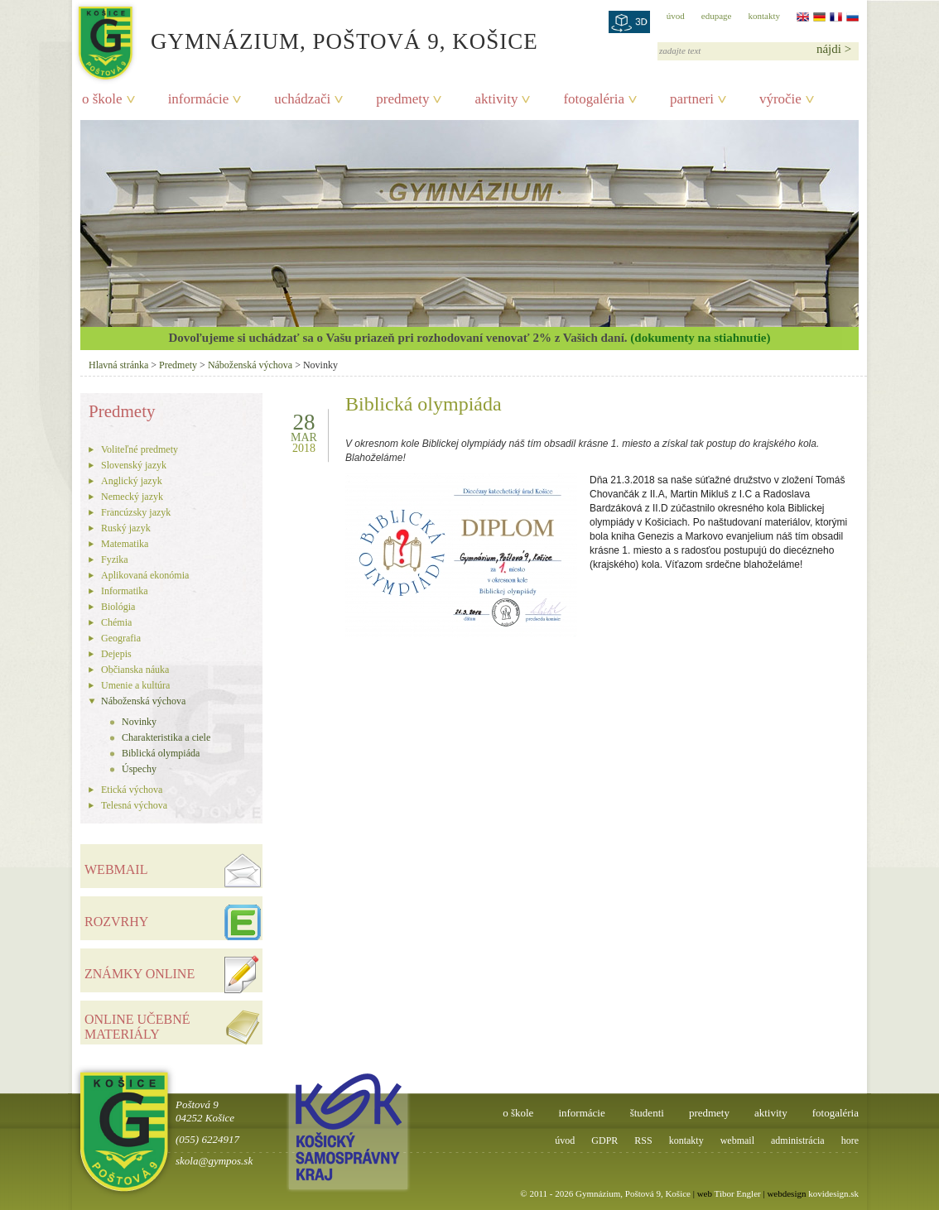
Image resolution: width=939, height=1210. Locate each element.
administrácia (798, 1140)
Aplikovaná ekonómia (145, 575)
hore (850, 1140)
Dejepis (116, 654)
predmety (402, 99)
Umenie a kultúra (135, 685)
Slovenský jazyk (133, 465)
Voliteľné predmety (139, 449)
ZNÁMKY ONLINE (139, 974)
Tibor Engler (738, 1193)
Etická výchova (131, 789)
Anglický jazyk (131, 481)
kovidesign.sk (833, 1193)
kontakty (765, 16)
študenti (647, 1113)
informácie (198, 99)
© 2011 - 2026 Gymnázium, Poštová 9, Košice (605, 1193)
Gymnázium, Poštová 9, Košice (344, 41)
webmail (737, 1140)
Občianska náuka (135, 669)
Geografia (121, 638)
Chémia (116, 622)
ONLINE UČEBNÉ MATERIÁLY (137, 1026)
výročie (780, 99)
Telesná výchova (134, 805)
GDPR (604, 1140)
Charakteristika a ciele (166, 737)
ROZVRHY (116, 922)
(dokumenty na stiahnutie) (700, 337)
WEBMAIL (115, 869)
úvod (676, 16)
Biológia (118, 606)
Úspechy (139, 769)
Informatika (124, 591)
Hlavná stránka (118, 365)
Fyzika (114, 559)
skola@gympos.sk (214, 1161)
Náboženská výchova (250, 365)
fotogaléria (593, 99)
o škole (102, 99)
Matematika (124, 544)
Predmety (178, 365)
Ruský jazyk (126, 528)
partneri (692, 99)
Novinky (139, 721)
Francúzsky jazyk (136, 512)
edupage (716, 16)
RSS (643, 1140)
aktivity (496, 99)
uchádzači (302, 99)
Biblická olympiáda (161, 753)
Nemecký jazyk (132, 496)
